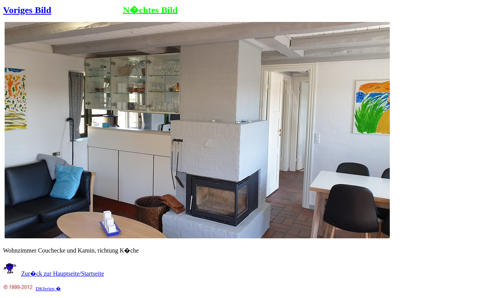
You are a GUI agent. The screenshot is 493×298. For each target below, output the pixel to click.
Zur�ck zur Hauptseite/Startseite (62, 273)
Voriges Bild (27, 10)
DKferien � (48, 288)
